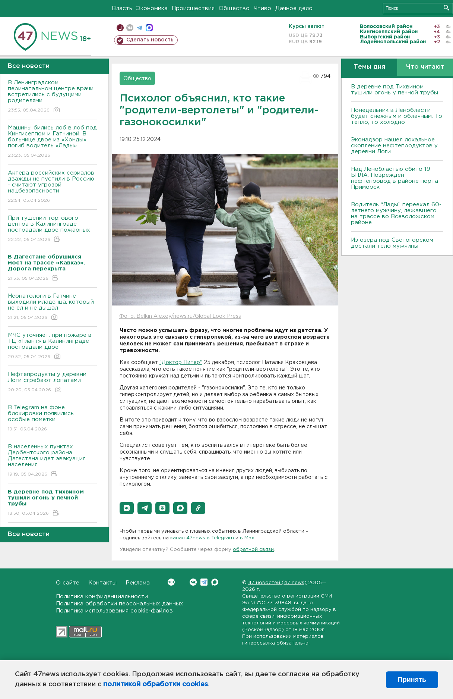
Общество (234, 8)
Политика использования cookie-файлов (114, 610)
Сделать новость (150, 40)
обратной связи (253, 550)
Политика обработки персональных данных (119, 603)
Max (214, 582)
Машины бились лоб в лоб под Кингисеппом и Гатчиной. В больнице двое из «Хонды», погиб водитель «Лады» (52, 142)
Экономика (152, 8)
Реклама (138, 582)
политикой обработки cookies (155, 684)
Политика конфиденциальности (102, 596)
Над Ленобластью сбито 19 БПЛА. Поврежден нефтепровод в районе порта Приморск (394, 178)
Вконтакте (171, 582)
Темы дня (369, 67)
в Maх (247, 538)
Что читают (425, 67)
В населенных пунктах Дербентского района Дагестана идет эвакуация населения (52, 460)
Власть (122, 8)
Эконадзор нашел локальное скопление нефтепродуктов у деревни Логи (394, 145)
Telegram (204, 582)
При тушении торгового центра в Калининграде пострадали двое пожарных (52, 229)
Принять (412, 679)
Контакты (102, 582)
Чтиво (262, 8)
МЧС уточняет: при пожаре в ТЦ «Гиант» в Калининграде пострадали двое (52, 346)
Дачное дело (294, 8)
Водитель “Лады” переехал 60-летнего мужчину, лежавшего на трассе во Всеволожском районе (396, 213)
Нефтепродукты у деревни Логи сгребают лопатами (52, 382)
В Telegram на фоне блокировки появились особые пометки (52, 418)
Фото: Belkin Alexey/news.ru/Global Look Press (180, 316)
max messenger (149, 27)
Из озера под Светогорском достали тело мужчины (392, 243)
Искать (446, 7)
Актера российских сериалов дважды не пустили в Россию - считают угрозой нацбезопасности (52, 187)
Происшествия (193, 8)
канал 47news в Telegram (202, 538)
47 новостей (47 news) (277, 583)
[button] (127, 508)
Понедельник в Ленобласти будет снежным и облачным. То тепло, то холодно (396, 116)
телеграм (139, 27)
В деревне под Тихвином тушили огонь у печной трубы (394, 89)
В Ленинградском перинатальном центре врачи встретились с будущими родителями (52, 96)
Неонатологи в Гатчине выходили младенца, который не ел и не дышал (52, 307)
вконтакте (129, 27)
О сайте (67, 582)
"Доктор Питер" (180, 362)
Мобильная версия (120, 27)
